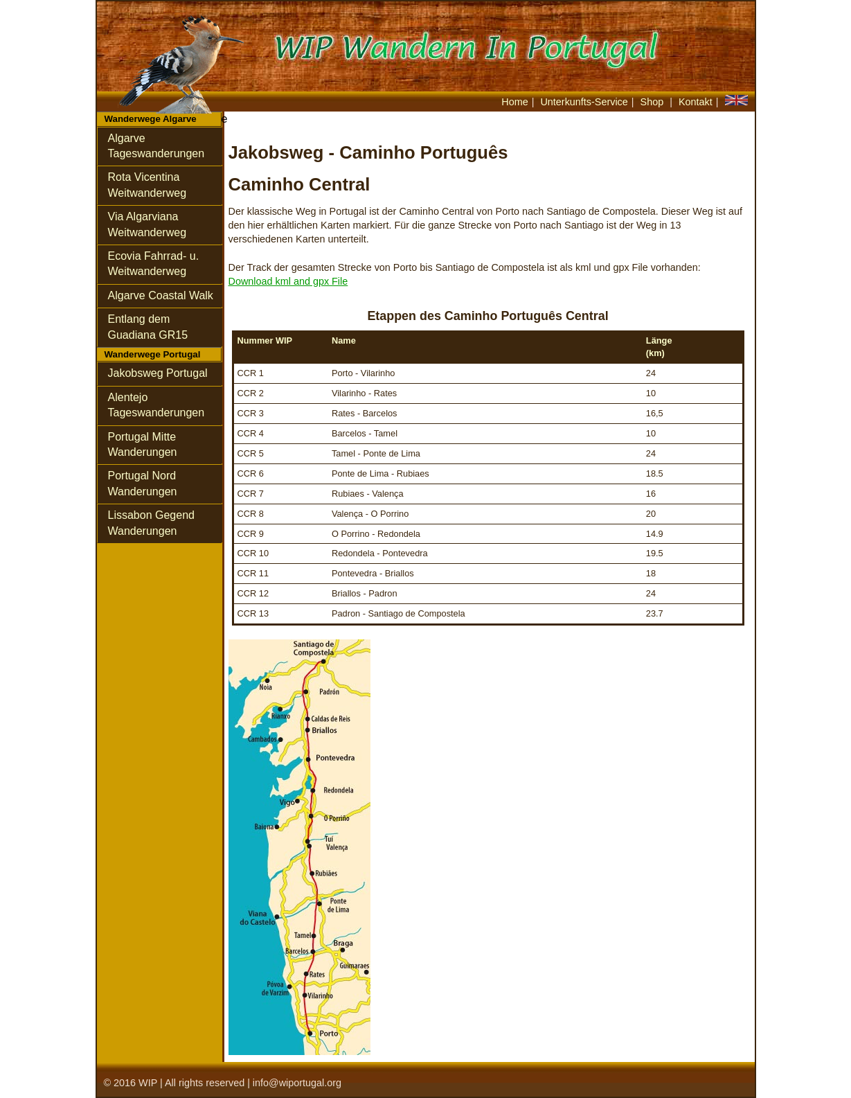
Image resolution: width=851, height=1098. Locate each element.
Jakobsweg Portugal (158, 373)
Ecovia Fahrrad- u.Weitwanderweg (153, 263)
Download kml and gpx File (288, 281)
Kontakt (696, 101)
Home (514, 101)
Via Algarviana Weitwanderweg (147, 224)
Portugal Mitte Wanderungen (142, 444)
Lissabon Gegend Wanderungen (151, 522)
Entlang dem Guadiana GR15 (148, 326)
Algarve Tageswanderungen (156, 145)
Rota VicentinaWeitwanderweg (147, 184)
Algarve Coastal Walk (160, 295)
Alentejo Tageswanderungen (156, 404)
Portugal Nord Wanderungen (142, 483)
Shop (654, 101)
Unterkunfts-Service (583, 101)
